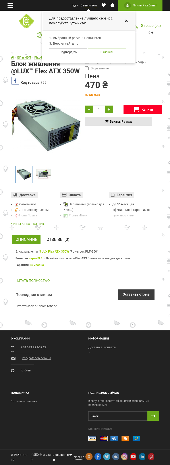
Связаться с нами (24, 401)
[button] (75, 5)
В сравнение (97, 68)
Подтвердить (68, 52)
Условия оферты (100, 360)
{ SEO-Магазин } (41, 457)
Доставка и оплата (102, 347)
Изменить (107, 52)
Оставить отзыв (136, 294)
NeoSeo (79, 457)
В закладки (135, 62)
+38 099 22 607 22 (33, 347)
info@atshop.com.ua (36, 358)
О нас (92, 353)
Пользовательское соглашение (110, 366)
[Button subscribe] (153, 416)
